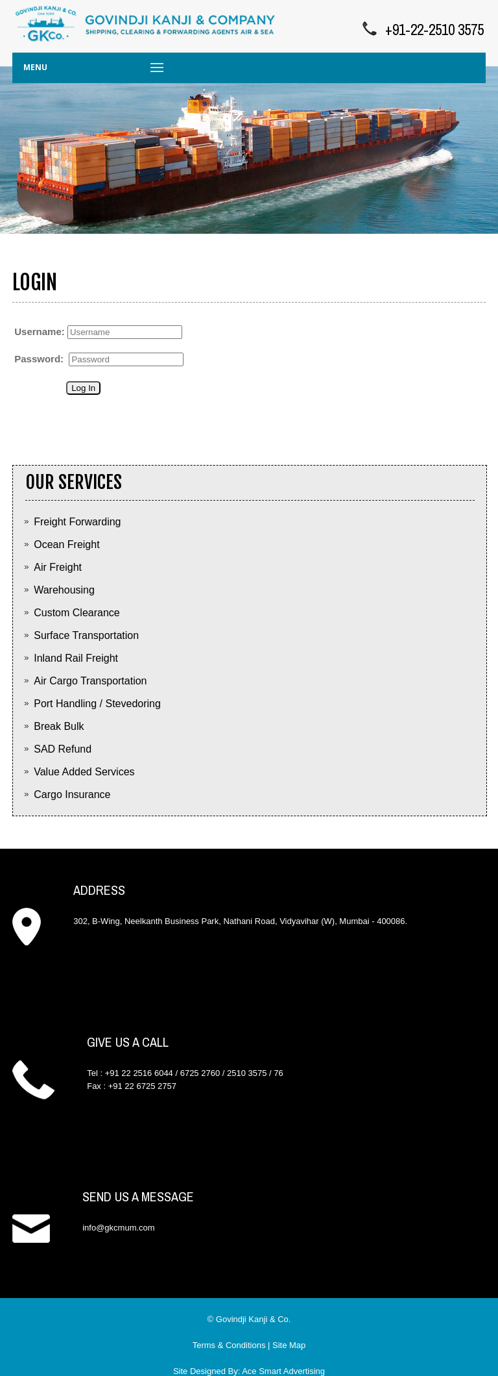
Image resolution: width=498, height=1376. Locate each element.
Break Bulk (59, 726)
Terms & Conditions (229, 1345)
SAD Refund (62, 749)
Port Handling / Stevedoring (97, 703)
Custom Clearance (77, 612)
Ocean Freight (66, 544)
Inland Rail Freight (76, 658)
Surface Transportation (86, 635)
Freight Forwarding (77, 521)
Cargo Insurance (72, 794)
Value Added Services (84, 771)
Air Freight (58, 567)
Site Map (288, 1345)
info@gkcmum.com (118, 1227)
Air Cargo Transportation (90, 680)
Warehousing (64, 589)
